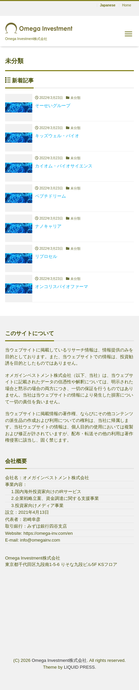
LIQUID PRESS (79, 667)
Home (126, 5)
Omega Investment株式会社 (59, 660)
